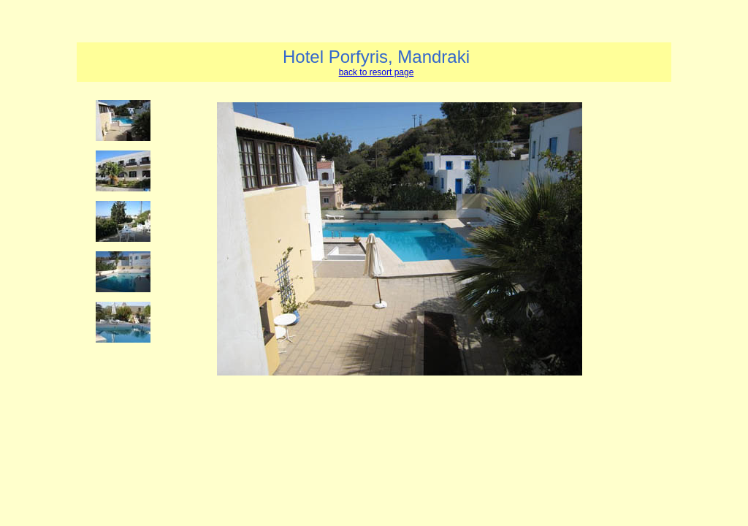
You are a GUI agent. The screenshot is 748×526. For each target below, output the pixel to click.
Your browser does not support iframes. (127, 286)
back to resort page (376, 72)
